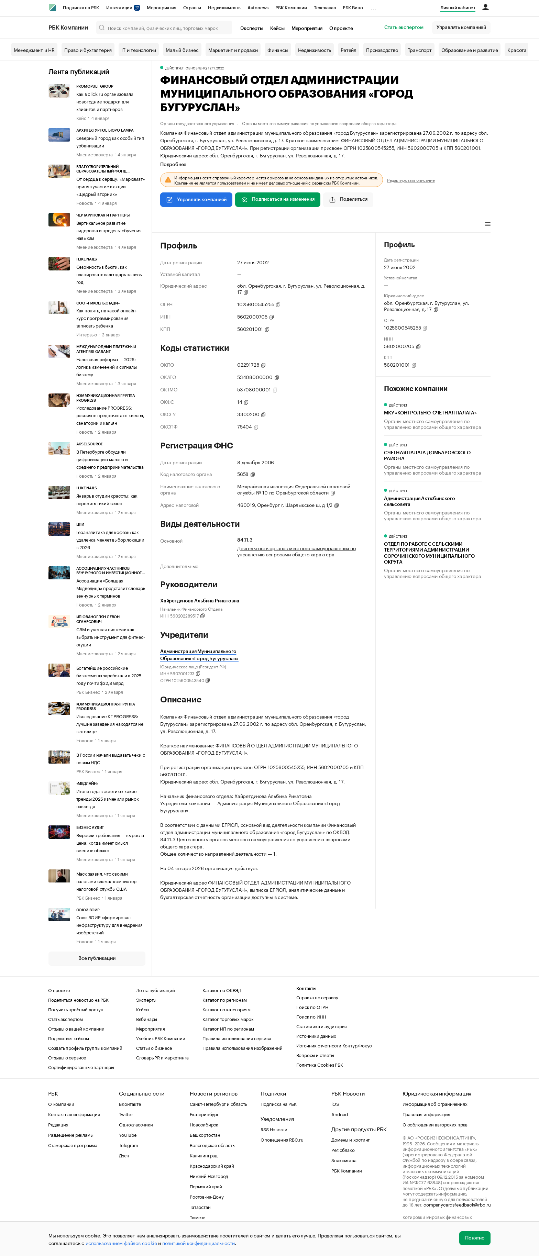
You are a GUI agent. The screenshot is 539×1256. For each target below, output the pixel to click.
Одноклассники (136, 1124)
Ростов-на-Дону (206, 1196)
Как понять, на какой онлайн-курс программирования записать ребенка (107, 318)
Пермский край (206, 1185)
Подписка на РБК (81, 7)
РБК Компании (291, 7)
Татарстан (200, 1206)
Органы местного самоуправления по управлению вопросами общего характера (319, 123)
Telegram (128, 1144)
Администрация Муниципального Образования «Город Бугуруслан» (199, 655)
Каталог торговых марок (228, 1018)
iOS (335, 1103)
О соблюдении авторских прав (435, 1124)
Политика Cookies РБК (319, 1064)
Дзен (124, 1155)
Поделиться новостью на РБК (78, 999)
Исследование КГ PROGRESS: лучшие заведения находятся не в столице (109, 723)
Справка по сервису (317, 996)
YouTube (128, 1134)
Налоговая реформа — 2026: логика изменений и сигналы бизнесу (106, 366)
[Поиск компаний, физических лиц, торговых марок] (164, 27)
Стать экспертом (404, 27)
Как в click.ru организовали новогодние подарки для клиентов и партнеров (105, 101)
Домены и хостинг (350, 1139)
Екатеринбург (204, 1113)
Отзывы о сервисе (67, 1057)
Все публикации (96, 958)
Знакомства (343, 1159)
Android (339, 1113)
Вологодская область (212, 1144)
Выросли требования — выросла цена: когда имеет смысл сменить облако (110, 842)
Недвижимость (224, 7)
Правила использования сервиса (236, 1037)
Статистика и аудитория (321, 1025)
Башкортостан (205, 1134)
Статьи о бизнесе (154, 1047)
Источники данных (316, 1035)
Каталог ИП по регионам (228, 1028)
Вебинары (146, 1018)
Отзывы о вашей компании (76, 1028)
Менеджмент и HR (34, 49)
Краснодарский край (212, 1165)
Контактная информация (74, 1113)
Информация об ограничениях (435, 1103)
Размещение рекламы (70, 1134)
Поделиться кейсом (68, 1037)
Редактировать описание (411, 180)
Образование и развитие (469, 49)
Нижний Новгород (209, 1175)
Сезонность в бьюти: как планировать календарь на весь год (109, 274)
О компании (61, 1103)
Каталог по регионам (224, 999)
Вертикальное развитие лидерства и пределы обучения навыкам (109, 230)
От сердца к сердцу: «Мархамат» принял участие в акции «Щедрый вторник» (110, 186)
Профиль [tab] (170, 225)
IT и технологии (138, 49)
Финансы (277, 49)
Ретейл (348, 49)
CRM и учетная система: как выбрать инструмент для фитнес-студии (110, 636)
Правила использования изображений (242, 1047)
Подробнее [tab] (173, 164)
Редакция (58, 1124)
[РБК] (52, 7)
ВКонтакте (130, 1103)
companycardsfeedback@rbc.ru (457, 1204)
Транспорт (420, 49)
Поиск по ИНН (311, 1016)
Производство (382, 49)
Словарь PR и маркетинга (162, 1057)
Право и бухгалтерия (88, 49)
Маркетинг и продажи (233, 49)
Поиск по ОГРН (312, 1006)
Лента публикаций (78, 72)
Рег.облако (342, 1149)
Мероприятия (161, 7)
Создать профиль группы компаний (85, 1047)
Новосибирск (204, 1124)
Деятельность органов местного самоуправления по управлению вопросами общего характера (296, 551)
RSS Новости (274, 1128)
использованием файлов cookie (121, 1242)
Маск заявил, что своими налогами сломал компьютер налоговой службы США (106, 881)
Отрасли (192, 7)
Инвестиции (123, 8)
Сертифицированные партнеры (81, 1066)
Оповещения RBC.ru (282, 1139)
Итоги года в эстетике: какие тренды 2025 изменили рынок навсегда (107, 798)
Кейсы (277, 28)
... (374, 6)
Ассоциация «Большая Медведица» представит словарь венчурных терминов (110, 588)
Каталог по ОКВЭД (221, 989)
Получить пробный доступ (75, 1008)
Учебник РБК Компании (160, 1037)
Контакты (306, 988)
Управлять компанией (461, 27)
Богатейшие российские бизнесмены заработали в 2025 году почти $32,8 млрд (109, 675)
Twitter (126, 1113)
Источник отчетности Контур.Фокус (334, 1045)
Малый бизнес (182, 49)
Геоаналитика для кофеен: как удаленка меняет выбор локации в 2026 (110, 539)
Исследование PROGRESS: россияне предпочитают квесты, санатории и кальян (110, 415)
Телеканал (325, 7)
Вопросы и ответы (315, 1054)
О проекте (341, 28)
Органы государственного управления (197, 123)
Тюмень (197, 1216)
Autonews (258, 7)
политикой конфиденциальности (198, 1242)
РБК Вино (353, 7)
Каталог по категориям (226, 1008)
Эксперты (251, 28)
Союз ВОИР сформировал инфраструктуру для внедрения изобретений (109, 924)
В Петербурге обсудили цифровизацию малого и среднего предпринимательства (110, 459)
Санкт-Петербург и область (218, 1103)
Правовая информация (426, 1113)
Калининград (204, 1155)
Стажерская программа (72, 1144)
